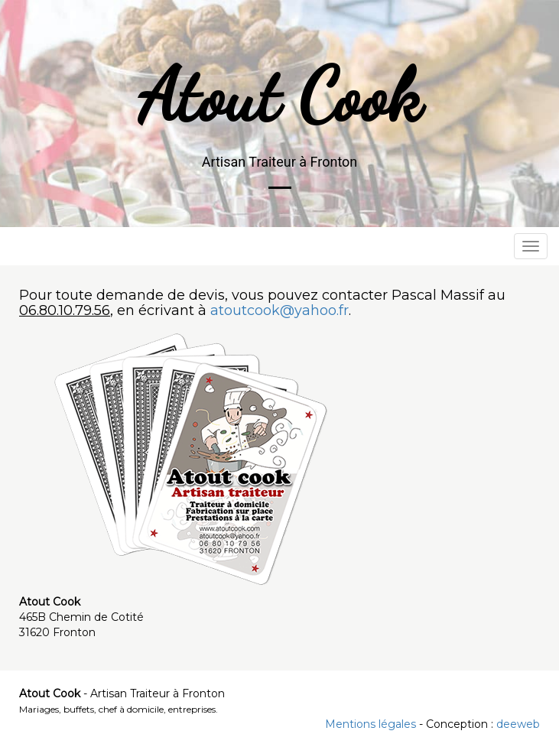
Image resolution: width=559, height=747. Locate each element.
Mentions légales (370, 724)
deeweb (518, 724)
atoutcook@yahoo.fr (279, 310)
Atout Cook (279, 96)
